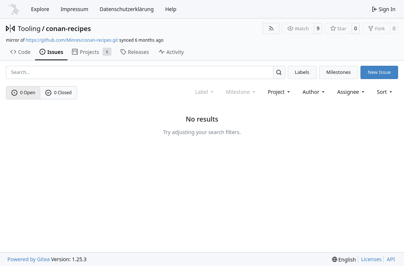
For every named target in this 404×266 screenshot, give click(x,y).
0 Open (23, 92)
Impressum (74, 9)
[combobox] (279, 91)
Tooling (29, 28)
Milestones (338, 72)
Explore (40, 9)
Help (171, 9)
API (391, 259)
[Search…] (279, 72)
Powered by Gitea (28, 259)
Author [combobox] (314, 91)
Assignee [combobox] (351, 91)
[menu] (385, 91)
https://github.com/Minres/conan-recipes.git (72, 40)
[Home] (14, 9)
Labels (302, 72)
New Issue (379, 72)
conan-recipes (68, 28)
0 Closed (58, 92)
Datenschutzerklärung (126, 9)
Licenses (371, 259)
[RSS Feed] (271, 28)
